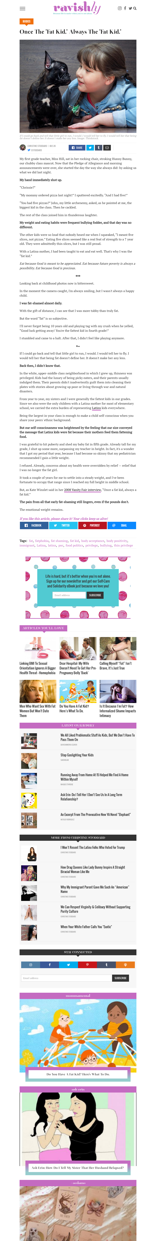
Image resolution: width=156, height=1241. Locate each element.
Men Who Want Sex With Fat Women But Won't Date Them (37, 711)
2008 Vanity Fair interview (82, 490)
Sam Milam (65, 760)
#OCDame (78, 1183)
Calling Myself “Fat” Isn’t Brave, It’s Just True (116, 665)
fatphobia (42, 541)
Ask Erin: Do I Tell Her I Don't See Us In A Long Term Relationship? (91, 797)
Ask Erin (78, 1089)
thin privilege (123, 545)
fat (31, 541)
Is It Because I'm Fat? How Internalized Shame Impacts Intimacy (118, 711)
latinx (52, 545)
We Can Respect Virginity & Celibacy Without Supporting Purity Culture (95, 909)
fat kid (74, 541)
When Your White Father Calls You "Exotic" (86, 926)
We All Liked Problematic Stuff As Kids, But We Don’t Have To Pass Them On (98, 737)
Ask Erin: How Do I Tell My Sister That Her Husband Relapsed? (78, 1168)
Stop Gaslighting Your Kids (77, 755)
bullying (106, 545)
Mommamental (78, 996)
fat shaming (59, 541)
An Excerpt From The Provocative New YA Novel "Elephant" (96, 814)
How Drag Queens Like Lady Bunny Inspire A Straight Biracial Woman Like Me (93, 869)
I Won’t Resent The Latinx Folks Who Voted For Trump (93, 847)
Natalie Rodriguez (67, 819)
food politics (74, 545)
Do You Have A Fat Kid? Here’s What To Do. (74, 708)
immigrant (27, 545)
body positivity (117, 541)
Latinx (96, 408)
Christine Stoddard (37, 146)
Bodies (26, 21)
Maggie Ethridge (67, 784)
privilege (91, 545)
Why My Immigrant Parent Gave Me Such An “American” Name (95, 889)
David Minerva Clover (69, 744)
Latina (41, 545)
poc (60, 545)
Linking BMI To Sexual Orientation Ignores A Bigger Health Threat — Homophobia (38, 668)
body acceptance (92, 541)
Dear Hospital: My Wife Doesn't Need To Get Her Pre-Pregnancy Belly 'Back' (78, 668)
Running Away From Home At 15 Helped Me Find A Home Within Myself (94, 777)
